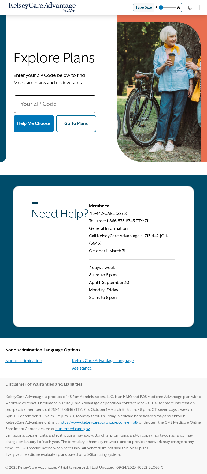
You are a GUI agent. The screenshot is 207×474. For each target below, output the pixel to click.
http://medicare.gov (72, 429)
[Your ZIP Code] (55, 104)
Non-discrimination (23, 360)
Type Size (143, 7)
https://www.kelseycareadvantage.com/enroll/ (99, 422)
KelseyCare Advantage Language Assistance (103, 364)
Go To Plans (80, 123)
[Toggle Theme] (189, 7)
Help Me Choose (35, 123)
